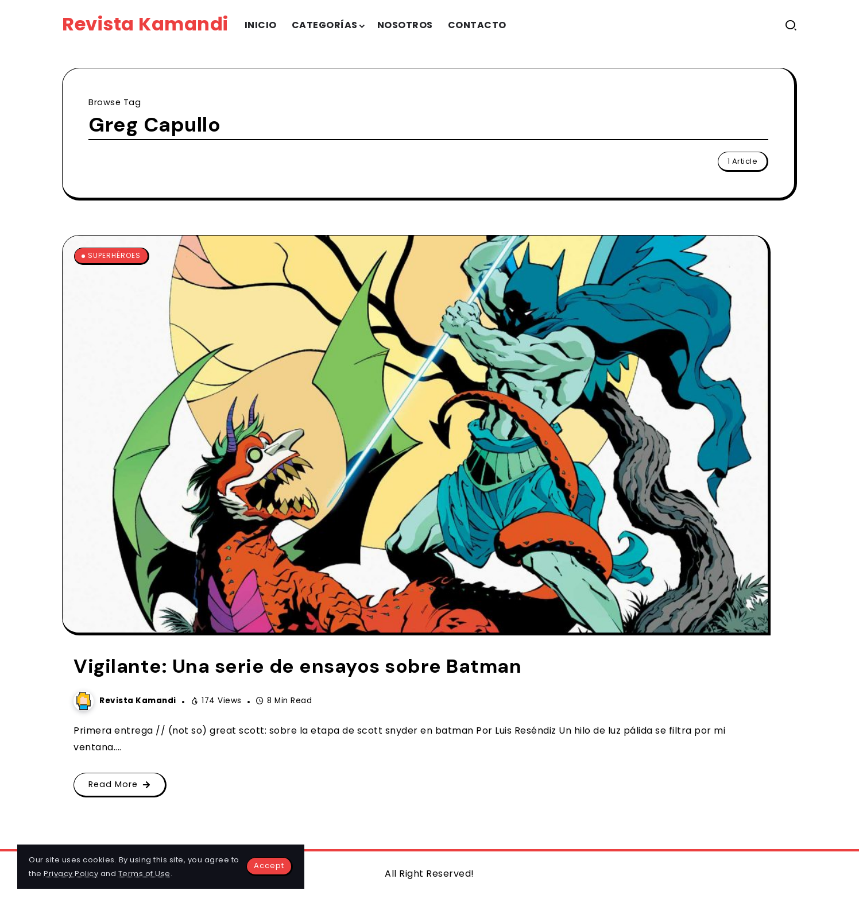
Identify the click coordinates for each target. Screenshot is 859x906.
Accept (269, 865)
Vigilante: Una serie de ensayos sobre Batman (297, 666)
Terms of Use (144, 873)
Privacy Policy (71, 873)
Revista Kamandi (145, 24)
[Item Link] (415, 434)
